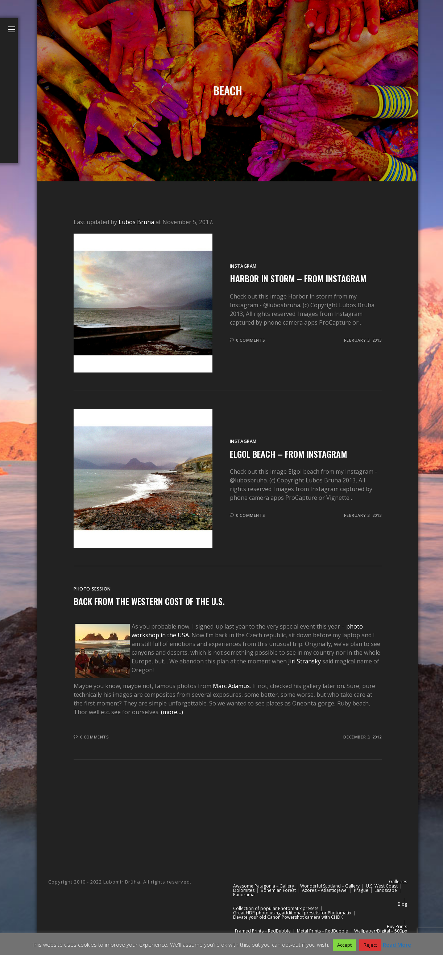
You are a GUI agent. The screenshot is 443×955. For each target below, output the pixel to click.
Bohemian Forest (278, 890)
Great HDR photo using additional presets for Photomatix (292, 913)
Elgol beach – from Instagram (288, 453)
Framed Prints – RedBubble (263, 931)
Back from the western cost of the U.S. (149, 601)
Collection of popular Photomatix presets (275, 908)
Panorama (243, 895)
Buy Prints (397, 926)
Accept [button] (344, 945)
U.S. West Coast (382, 886)
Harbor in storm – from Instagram (298, 278)
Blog (402, 904)
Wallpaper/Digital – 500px (380, 931)
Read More (397, 944)
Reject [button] (370, 945)
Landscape (385, 890)
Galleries (398, 881)
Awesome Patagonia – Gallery (263, 886)
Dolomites (243, 890)
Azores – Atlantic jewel (325, 890)
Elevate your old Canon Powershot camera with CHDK (288, 917)
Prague (361, 890)
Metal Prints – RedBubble (322, 931)
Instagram (243, 266)
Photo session (92, 589)
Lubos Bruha (136, 222)
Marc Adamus (231, 686)
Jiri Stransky (304, 661)
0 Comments (250, 340)
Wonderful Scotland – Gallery (330, 886)
